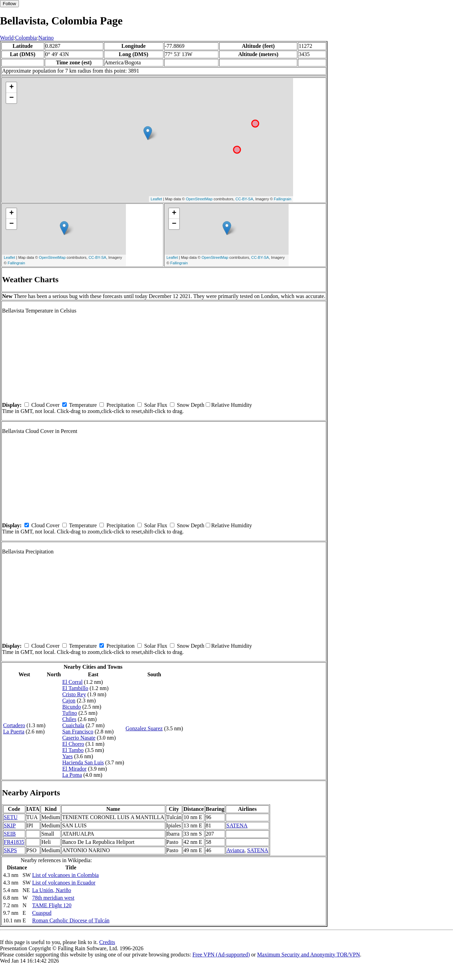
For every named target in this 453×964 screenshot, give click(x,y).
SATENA (236, 825)
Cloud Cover (45, 405)
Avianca (235, 850)
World (7, 38)
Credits (107, 942)
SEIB (10, 834)
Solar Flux (155, 405)
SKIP (10, 825)
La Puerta (13, 731)
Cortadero (14, 725)
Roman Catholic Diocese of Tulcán (70, 920)
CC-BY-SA (244, 199)
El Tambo (73, 750)
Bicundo (71, 707)
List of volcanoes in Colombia (65, 875)
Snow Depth (190, 405)
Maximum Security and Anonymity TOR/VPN (308, 954)
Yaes (67, 756)
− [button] (11, 98)
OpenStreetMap (199, 199)
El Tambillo (75, 688)
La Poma (72, 775)
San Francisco (77, 731)
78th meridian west (53, 898)
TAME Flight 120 (51, 905)
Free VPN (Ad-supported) (221, 954)
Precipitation (120, 405)
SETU (11, 817)
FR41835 (14, 842)
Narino (46, 38)
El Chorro (73, 744)
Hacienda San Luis (83, 762)
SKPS (10, 850)
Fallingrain (282, 199)
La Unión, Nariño (51, 890)
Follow (9, 3)
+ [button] (11, 87)
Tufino (69, 713)
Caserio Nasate (78, 738)
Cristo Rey (74, 694)
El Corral (72, 682)
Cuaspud (41, 913)
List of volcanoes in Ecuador (63, 883)
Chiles (69, 719)
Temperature (83, 405)
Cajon (68, 700)
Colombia (26, 38)
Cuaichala (73, 725)
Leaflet (156, 199)
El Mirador (74, 769)
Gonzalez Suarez (144, 728)
